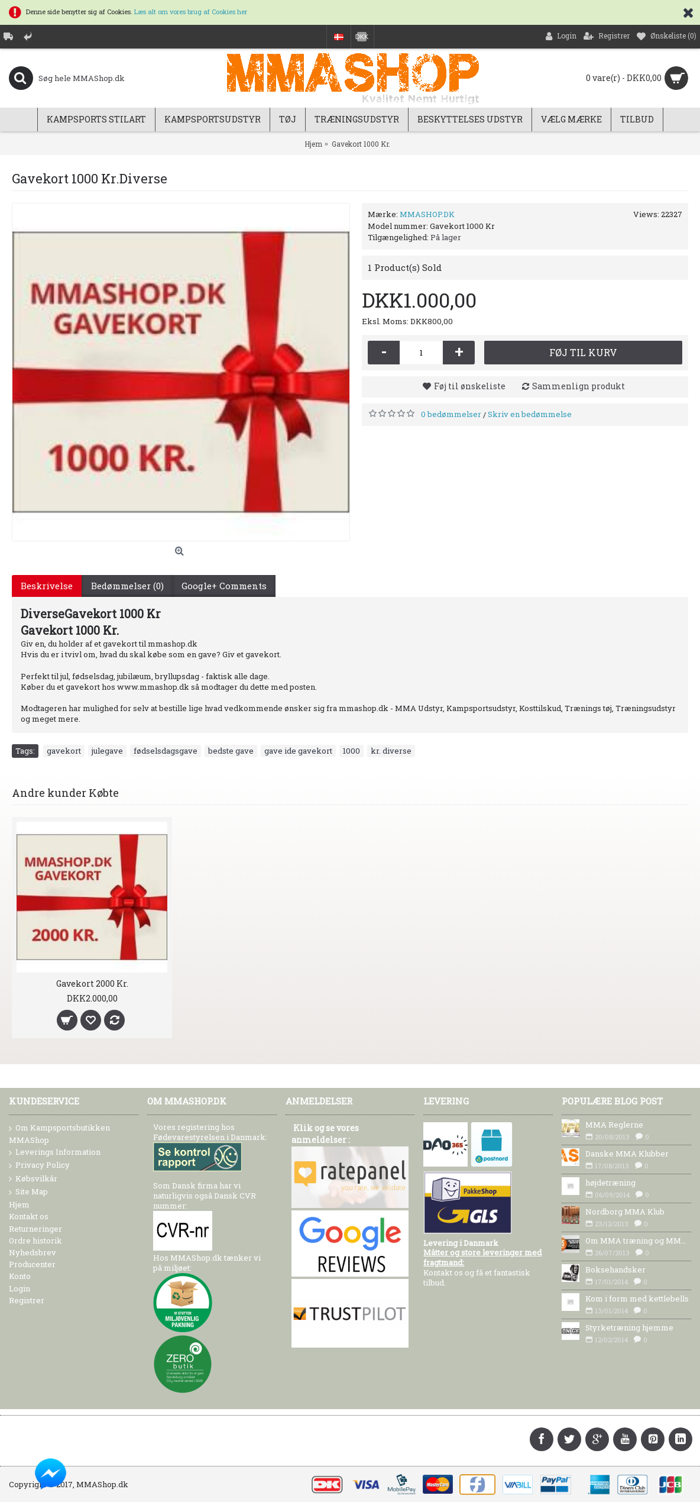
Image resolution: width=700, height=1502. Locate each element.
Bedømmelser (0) (126, 586)
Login (19, 1288)
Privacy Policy (39, 1165)
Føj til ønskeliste (469, 386)
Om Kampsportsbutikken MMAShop (59, 1133)
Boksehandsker (615, 1269)
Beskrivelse (47, 586)
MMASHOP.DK (427, 214)
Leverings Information (55, 1152)
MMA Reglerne (614, 1124)
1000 (351, 750)
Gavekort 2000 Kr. (92, 983)
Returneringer (35, 1228)
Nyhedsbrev (32, 1252)
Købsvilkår (33, 1179)
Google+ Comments (223, 586)
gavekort (64, 750)
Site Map (28, 1192)
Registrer (26, 1300)
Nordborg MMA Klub (625, 1211)
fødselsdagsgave (165, 750)
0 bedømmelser (451, 414)
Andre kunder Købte (65, 793)
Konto (20, 1276)
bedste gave (231, 750)
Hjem (19, 1204)
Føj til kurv (583, 352)
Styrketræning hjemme (629, 1327)
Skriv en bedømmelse (530, 414)
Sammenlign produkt (578, 386)
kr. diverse (391, 750)
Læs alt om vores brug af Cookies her (190, 11)
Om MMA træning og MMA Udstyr (638, 1240)
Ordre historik (35, 1240)
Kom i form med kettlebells (637, 1298)
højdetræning (610, 1182)
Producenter (32, 1264)
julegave (107, 750)
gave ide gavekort (298, 750)
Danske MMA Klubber (627, 1153)
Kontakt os (28, 1216)
